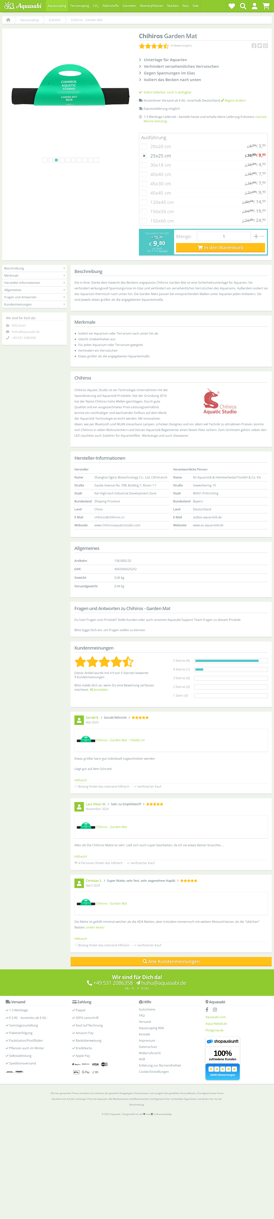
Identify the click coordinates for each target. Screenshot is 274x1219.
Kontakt (144, 1034)
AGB (142, 1059)
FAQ (142, 1015)
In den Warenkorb (221, 247)
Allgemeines (34, 290)
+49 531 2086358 (24, 338)
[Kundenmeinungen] (165, 45)
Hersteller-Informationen (34, 283)
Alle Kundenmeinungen (171, 961)
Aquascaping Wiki (151, 1028)
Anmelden (99, 690)
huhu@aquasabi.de (26, 332)
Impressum (147, 1040)
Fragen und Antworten (34, 297)
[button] (254, 6)
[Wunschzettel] (231, 6)
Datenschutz (148, 1047)
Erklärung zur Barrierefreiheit (160, 1065)
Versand (163, 250)
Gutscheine (147, 1009)
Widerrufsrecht (150, 1053)
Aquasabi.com (216, 1017)
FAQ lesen (19, 325)
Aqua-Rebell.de (216, 1024)
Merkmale (34, 275)
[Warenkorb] (266, 6)
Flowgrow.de (215, 1030)
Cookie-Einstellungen (154, 1072)
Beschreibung (34, 268)
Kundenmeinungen (34, 304)
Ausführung (153, 137)
